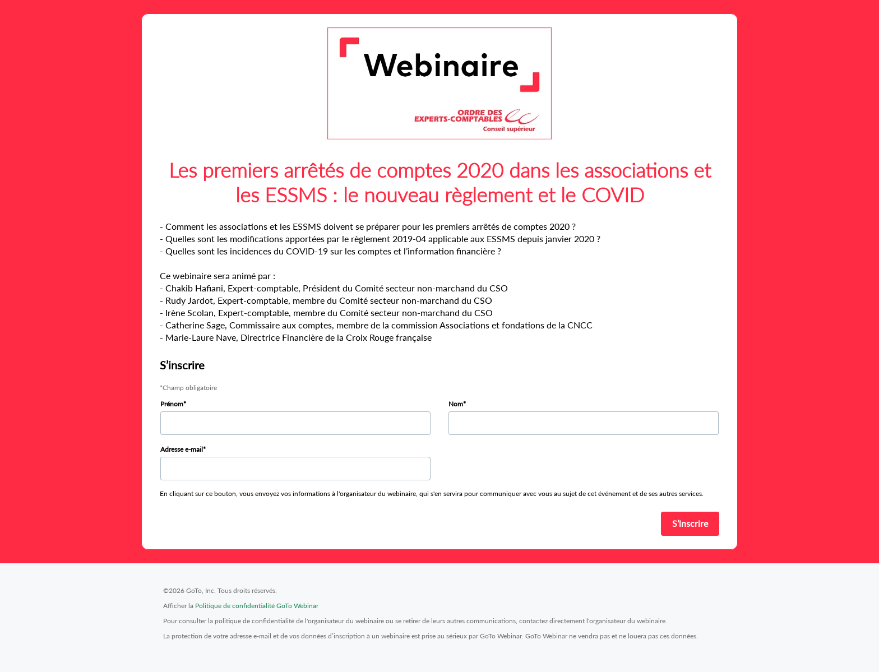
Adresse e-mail (181, 449)
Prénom (171, 404)
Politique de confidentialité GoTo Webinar (256, 605)
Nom (455, 404)
